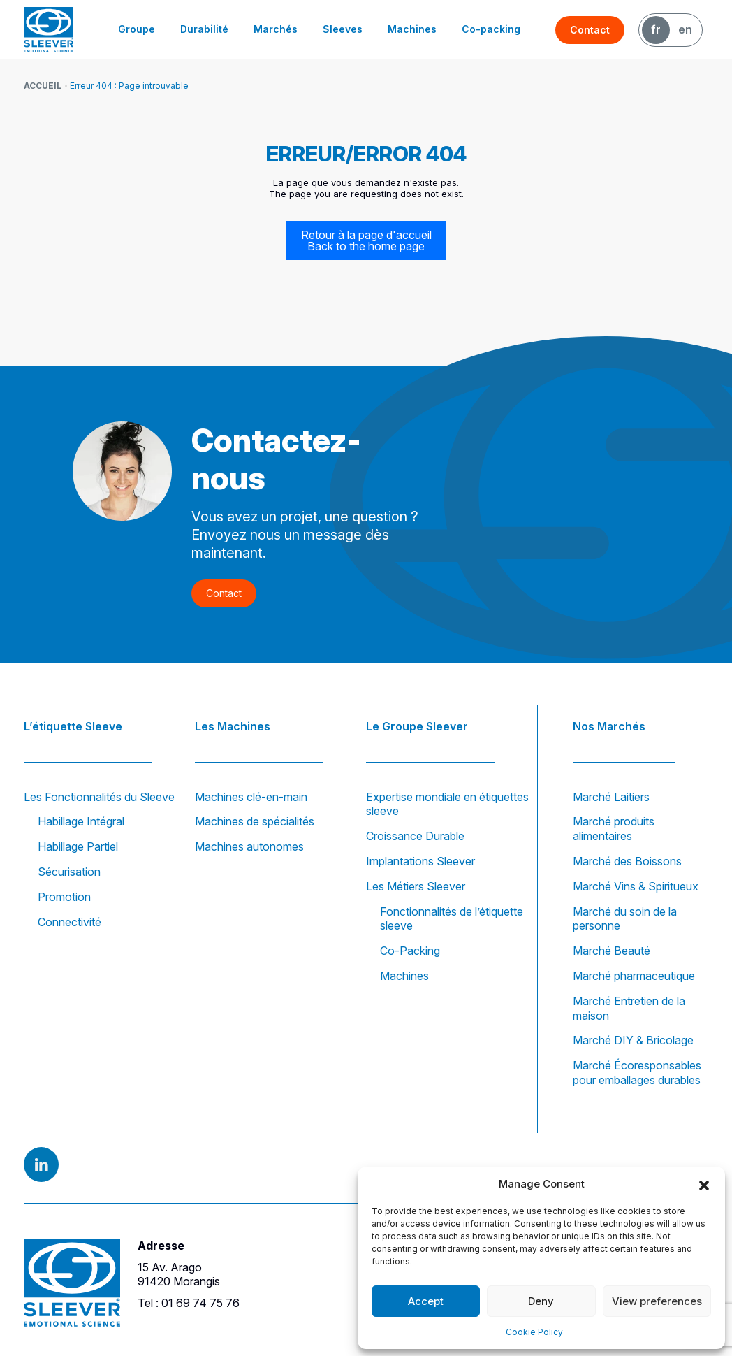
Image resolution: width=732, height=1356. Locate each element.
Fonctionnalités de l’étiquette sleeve (451, 918)
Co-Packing (410, 951)
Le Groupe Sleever (417, 726)
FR (656, 29)
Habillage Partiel (78, 846)
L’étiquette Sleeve (73, 726)
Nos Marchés (609, 726)
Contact (590, 30)
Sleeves (343, 29)
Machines (412, 29)
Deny (541, 1301)
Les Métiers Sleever (415, 886)
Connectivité (69, 922)
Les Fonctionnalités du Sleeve (99, 797)
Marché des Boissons (627, 861)
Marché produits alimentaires (613, 828)
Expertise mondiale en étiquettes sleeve (447, 804)
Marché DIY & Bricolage (633, 1040)
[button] (704, 1184)
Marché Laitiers (611, 797)
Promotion (64, 897)
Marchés (276, 29)
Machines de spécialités (254, 821)
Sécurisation (69, 872)
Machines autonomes (249, 846)
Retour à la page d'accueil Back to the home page (366, 240)
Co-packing (491, 29)
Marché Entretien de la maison (629, 1008)
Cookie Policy (534, 1332)
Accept (426, 1301)
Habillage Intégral (81, 821)
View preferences (657, 1301)
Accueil (42, 85)
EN (685, 29)
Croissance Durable (415, 836)
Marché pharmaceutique (634, 976)
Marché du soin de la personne (625, 918)
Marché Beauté (611, 951)
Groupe (136, 29)
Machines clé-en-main (251, 797)
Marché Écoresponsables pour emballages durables (637, 1072)
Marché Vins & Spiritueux (635, 886)
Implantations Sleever (420, 861)
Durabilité (204, 29)
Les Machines (232, 726)
